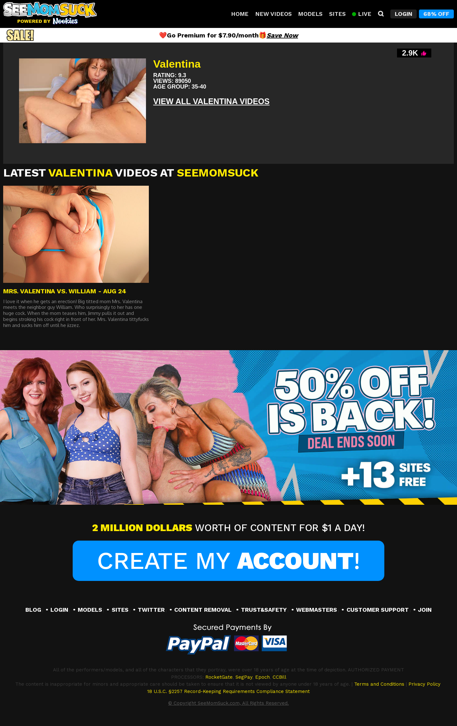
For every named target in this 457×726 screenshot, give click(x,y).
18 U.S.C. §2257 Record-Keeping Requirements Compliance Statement (228, 691)
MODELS (90, 609)
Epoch (262, 677)
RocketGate (219, 677)
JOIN (425, 609)
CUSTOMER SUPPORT (378, 609)
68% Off (436, 13)
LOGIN (59, 609)
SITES (120, 609)
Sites (337, 13)
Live (361, 13)
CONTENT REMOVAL (203, 609)
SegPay (243, 677)
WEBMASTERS (316, 609)
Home (239, 13)
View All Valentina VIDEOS (211, 101)
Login (403, 13)
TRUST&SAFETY (264, 609)
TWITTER (151, 609)
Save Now (282, 35)
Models (310, 13)
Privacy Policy (424, 684)
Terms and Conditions (379, 684)
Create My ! (228, 560)
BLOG (33, 609)
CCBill (279, 677)
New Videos (273, 13)
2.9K (414, 53)
